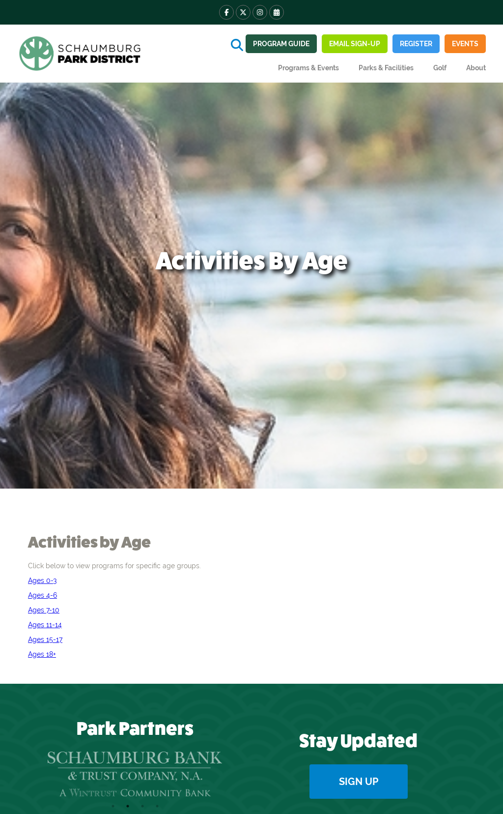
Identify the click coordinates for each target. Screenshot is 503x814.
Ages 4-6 (42, 595)
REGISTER (416, 44)
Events (465, 44)
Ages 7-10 (43, 610)
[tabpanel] (135, 774)
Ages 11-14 (45, 625)
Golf (440, 68)
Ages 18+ (42, 654)
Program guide (281, 44)
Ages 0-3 (42, 580)
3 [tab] (142, 806)
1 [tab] (113, 806)
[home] (81, 54)
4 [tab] (157, 806)
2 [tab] (128, 806)
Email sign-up (354, 44)
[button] (308, 68)
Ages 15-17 (45, 639)
